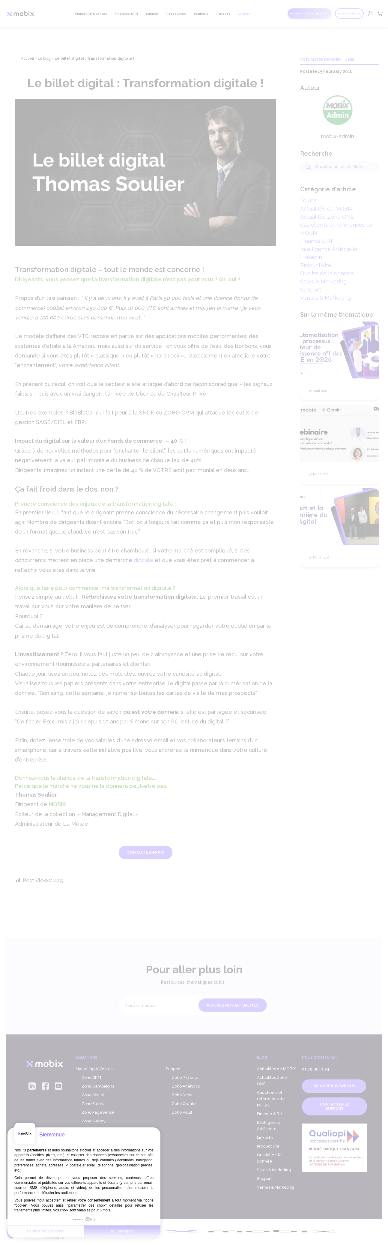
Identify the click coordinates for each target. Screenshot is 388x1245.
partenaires (37, 1150)
